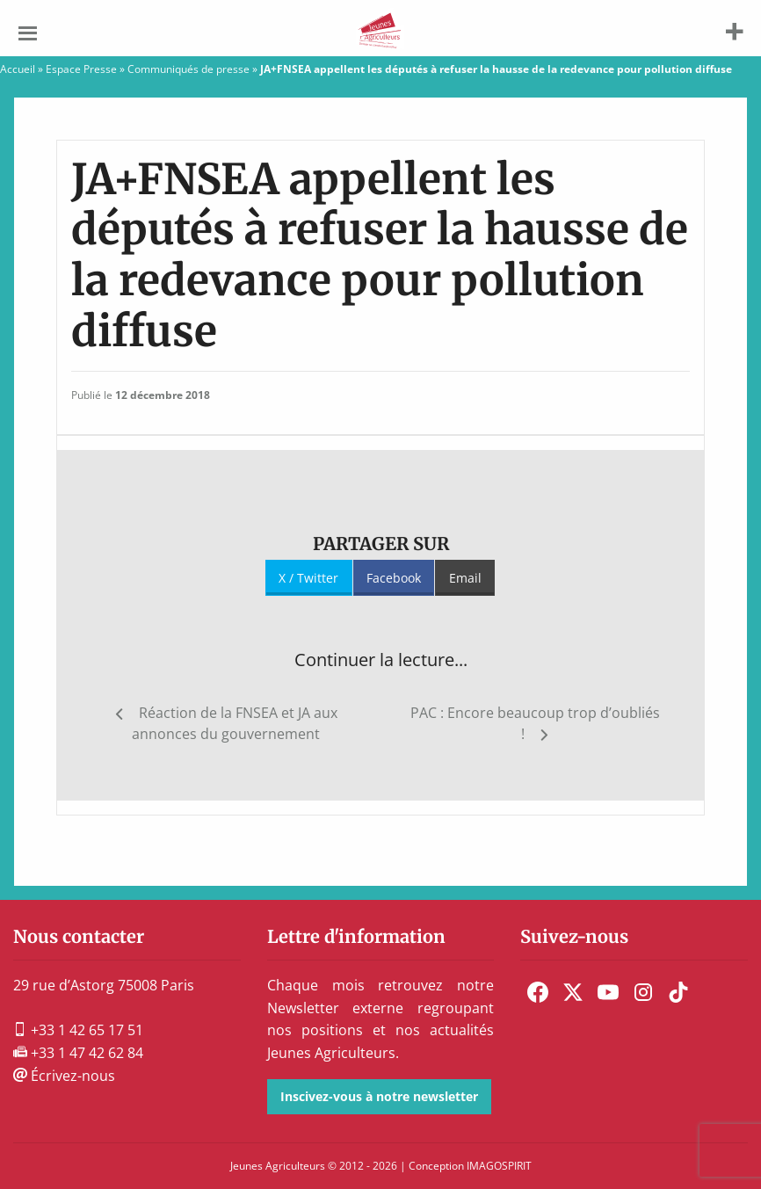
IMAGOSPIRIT (499, 1165)
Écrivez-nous (64, 1075)
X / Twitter (308, 577)
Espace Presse (81, 69)
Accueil (17, 69)
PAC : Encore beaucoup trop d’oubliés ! (535, 723)
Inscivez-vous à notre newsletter (379, 1096)
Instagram (643, 992)
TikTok (678, 992)
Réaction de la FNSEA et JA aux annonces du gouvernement (235, 723)
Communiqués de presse (188, 69)
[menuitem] (537, 992)
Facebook (393, 577)
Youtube (608, 992)
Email (465, 577)
